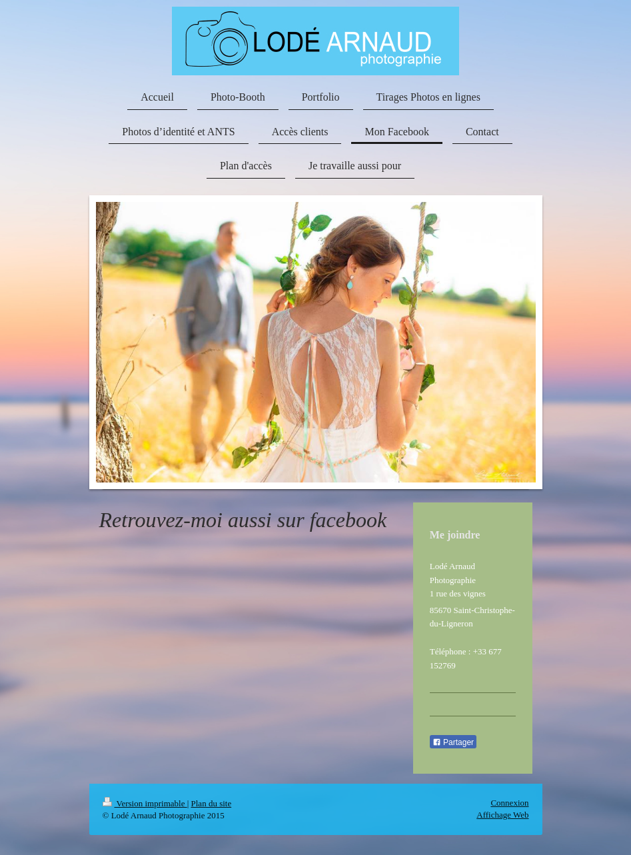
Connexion (509, 803)
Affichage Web (502, 815)
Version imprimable (145, 803)
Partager (453, 742)
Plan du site (211, 803)
